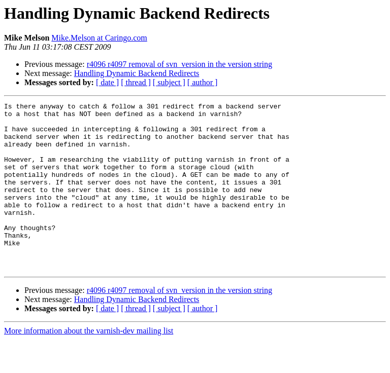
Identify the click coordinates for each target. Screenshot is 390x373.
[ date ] (107, 82)
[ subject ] (169, 82)
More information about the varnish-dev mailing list (88, 364)
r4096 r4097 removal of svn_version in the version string (179, 64)
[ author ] (202, 82)
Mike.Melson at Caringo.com (99, 37)
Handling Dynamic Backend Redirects (137, 73)
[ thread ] (136, 82)
